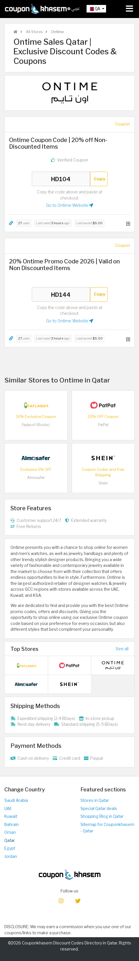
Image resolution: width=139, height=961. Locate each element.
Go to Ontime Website (69, 205)
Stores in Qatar (94, 800)
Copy (99, 179)
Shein (103, 483)
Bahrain (11, 824)
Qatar (9, 840)
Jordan (10, 856)
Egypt (9, 848)
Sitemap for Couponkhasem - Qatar (107, 828)
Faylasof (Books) (36, 425)
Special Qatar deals (98, 808)
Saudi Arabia (16, 800)
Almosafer (36, 477)
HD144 (60, 294)
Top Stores (24, 649)
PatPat (103, 425)
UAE (8, 808)
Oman (10, 832)
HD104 (60, 179)
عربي (73, 8)
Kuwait (10, 816)
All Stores (34, 32)
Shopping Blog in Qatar (102, 816)
